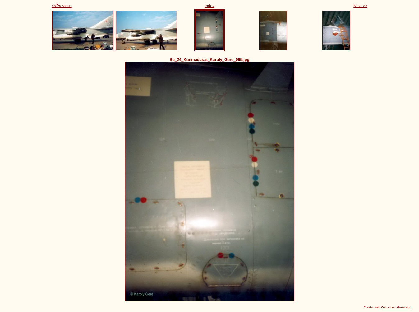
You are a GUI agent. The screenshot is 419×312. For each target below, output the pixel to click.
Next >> (360, 5)
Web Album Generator (396, 307)
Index (209, 5)
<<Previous (62, 5)
